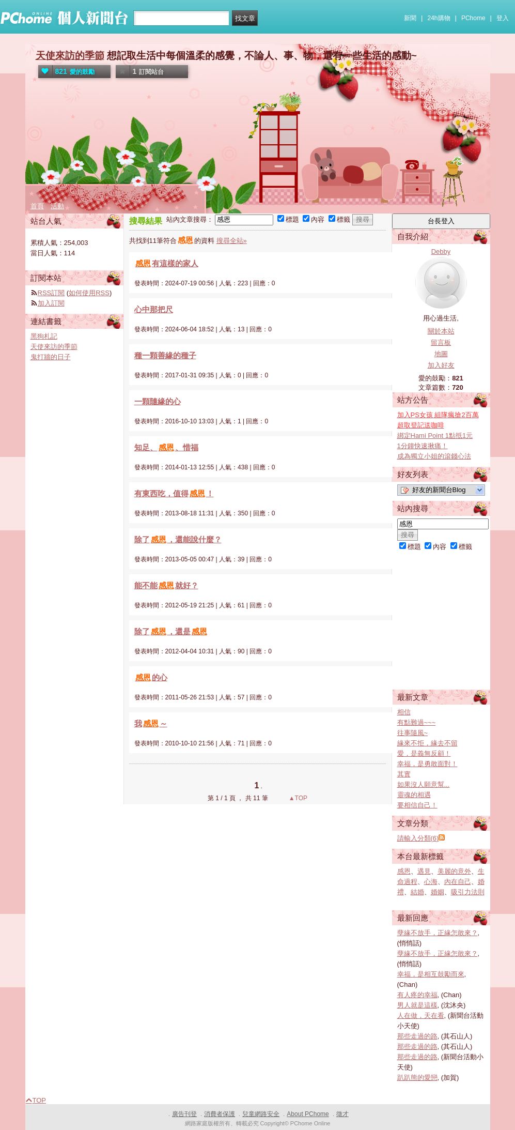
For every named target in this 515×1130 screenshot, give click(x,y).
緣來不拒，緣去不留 (427, 743)
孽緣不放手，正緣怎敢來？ (437, 933)
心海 (431, 881)
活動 (57, 206)
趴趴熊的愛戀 (417, 1077)
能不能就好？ (166, 585)
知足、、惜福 (166, 447)
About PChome (308, 1114)
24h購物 (439, 18)
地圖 (441, 354)
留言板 (441, 342)
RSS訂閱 (51, 293)
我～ (150, 723)
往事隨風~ (412, 733)
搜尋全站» (231, 241)
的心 (150, 677)
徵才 (342, 1114)
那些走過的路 (417, 1036)
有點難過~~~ (416, 722)
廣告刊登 (184, 1114)
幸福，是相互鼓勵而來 (430, 974)
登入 (502, 18)
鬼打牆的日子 (50, 357)
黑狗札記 (43, 336)
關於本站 (441, 331)
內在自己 (457, 881)
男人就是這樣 (417, 1005)
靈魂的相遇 (414, 795)
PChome (473, 18)
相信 (404, 712)
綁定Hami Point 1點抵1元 (435, 435)
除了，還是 (171, 631)
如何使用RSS (89, 293)
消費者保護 (219, 1114)
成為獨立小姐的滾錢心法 (434, 456)
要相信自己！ (417, 805)
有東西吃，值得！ (174, 493)
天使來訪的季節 (70, 55)
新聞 (410, 18)
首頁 (37, 206)
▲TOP (297, 798)
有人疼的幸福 (417, 995)
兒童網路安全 (260, 1114)
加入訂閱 (51, 303)
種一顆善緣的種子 (165, 355)
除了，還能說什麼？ (178, 539)
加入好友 (441, 365)
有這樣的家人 (166, 263)
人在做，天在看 (420, 1015)
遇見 (424, 871)
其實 (404, 774)
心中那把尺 (153, 309)
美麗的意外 (454, 871)
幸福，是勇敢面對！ (427, 764)
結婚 (417, 892)
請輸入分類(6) (418, 838)
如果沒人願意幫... (423, 784)
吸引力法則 (468, 892)
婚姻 (437, 892)
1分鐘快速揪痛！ (422, 446)
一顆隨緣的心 (157, 401)
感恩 (404, 871)
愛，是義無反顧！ (424, 753)
